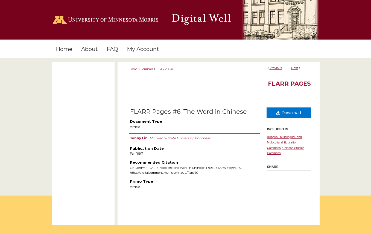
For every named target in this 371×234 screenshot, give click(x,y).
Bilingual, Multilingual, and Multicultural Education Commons (284, 142)
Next (294, 68)
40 (172, 69)
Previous (276, 68)
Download (288, 112)
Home (133, 69)
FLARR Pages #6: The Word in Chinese (188, 111)
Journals (147, 69)
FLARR (162, 69)
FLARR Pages (289, 83)
